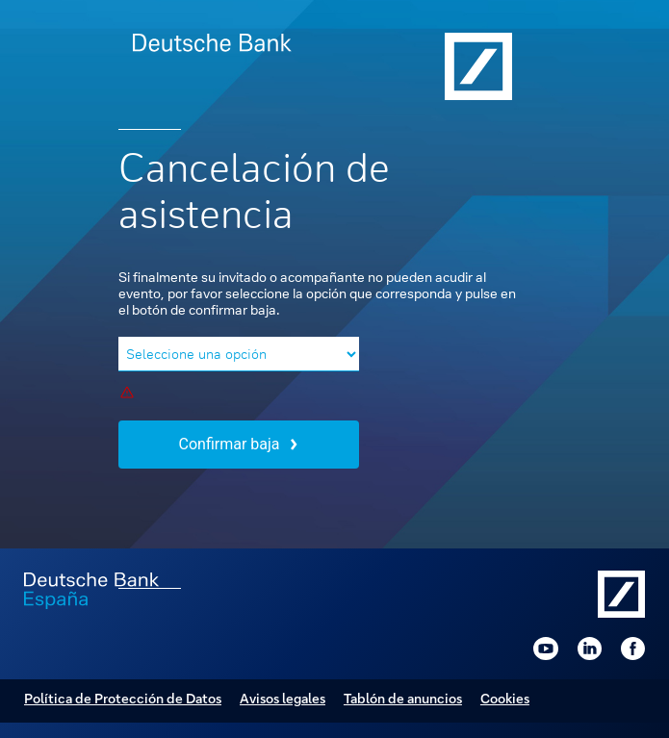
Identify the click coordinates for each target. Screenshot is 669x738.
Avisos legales (282, 698)
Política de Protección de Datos (122, 698)
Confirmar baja (238, 444)
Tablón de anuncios (403, 698)
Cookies (504, 698)
